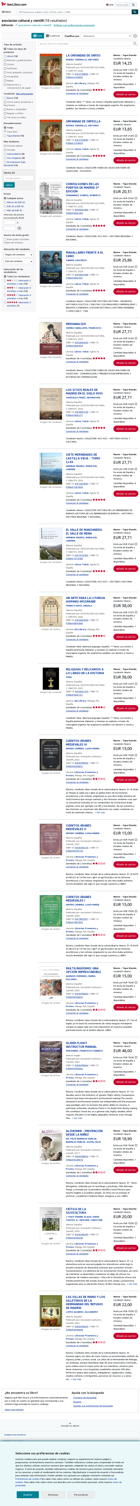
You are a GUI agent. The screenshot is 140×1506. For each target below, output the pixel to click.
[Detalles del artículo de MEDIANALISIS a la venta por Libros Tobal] (50, 346)
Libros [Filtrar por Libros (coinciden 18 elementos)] (11, 56)
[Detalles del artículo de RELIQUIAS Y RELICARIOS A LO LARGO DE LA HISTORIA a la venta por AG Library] (50, 695)
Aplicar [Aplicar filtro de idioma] (9, 185)
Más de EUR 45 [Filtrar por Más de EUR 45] (14, 210)
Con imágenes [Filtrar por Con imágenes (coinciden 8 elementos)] (14, 157)
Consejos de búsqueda (84, 1418)
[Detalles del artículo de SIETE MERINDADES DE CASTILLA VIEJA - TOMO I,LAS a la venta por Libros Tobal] (50, 481)
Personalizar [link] (80, 1494)
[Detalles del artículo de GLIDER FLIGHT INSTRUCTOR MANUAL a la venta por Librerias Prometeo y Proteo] (50, 1081)
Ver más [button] (94, 834)
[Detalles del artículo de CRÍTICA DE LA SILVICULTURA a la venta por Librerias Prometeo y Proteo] (50, 1247)
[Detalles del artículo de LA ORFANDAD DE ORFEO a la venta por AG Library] (50, 70)
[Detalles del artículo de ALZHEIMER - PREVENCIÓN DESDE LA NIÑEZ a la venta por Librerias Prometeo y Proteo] (50, 1168)
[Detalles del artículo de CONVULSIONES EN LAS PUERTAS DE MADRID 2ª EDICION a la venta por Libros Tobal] (50, 205)
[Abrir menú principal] (7, 11)
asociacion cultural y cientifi (33, 25)
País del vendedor (14, 261)
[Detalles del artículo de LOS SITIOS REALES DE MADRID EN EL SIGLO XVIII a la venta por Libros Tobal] (50, 415)
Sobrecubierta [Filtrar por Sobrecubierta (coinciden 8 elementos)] (14, 154)
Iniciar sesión (122, 5)
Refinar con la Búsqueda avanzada (72, 25)
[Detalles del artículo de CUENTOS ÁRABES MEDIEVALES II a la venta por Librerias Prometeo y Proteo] (50, 861)
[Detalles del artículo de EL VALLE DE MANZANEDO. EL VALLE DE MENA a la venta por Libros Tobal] (50, 556)
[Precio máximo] (10, 228)
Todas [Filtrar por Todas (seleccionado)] (9, 127)
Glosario (77, 1423)
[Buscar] (135, 11)
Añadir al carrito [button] (126, 97)
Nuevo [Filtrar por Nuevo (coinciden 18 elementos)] (11, 98)
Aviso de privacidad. (83, 1485)
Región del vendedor (15, 254)
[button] (135, 43)
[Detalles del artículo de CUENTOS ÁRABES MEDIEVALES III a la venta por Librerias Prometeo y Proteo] (50, 774)
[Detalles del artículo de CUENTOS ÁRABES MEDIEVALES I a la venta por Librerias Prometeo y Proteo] (50, 934)
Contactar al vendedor (77, 93)
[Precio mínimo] (10, 222)
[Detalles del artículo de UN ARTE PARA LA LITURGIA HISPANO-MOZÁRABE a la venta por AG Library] (50, 624)
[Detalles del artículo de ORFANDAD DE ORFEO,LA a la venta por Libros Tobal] (50, 139)
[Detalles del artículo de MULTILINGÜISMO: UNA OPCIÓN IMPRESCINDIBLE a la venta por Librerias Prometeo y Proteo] (50, 1008)
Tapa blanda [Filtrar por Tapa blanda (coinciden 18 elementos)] (14, 135)
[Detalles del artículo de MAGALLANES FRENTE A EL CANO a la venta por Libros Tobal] (50, 274)
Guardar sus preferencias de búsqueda (93, 1427)
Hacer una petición (14, 1431)
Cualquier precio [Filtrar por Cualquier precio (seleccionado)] (14, 198)
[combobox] (74, 11)
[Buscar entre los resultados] (88, 43)
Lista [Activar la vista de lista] (38, 35)
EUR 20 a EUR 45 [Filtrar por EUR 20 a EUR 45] (15, 206)
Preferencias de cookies (106, 1479)
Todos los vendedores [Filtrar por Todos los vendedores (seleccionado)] (18, 276)
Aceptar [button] (27, 1494)
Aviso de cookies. (85, 1482)
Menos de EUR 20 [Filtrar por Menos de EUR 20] (15, 202)
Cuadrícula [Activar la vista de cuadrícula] (53, 35)
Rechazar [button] (53, 1494)
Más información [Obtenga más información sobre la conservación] (23, 94)
